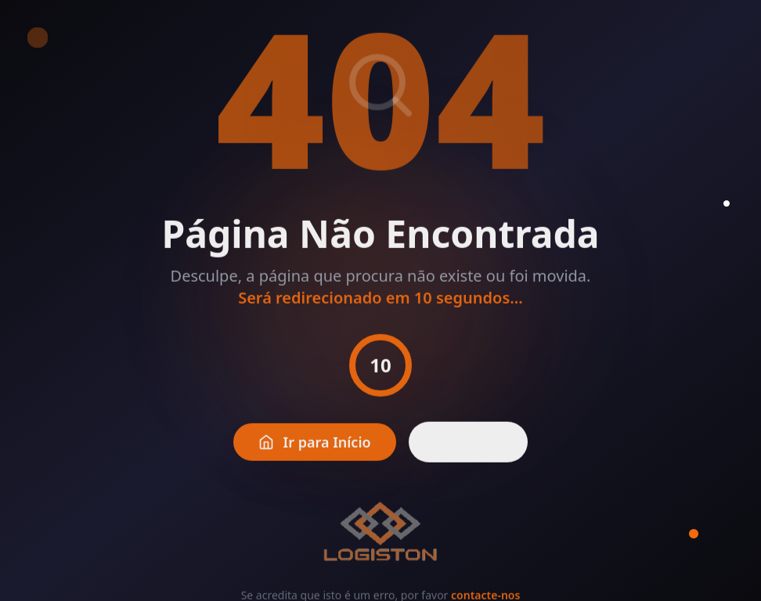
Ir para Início (314, 453)
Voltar (468, 453)
